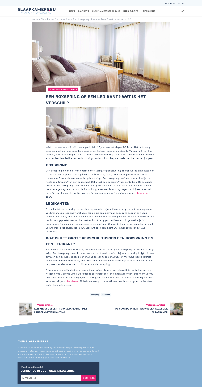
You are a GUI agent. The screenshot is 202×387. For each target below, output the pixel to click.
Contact (181, 3)
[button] (182, 11)
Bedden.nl (72, 281)
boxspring (142, 193)
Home (35, 19)
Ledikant (106, 295)
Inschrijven (88, 377)
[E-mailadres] (51, 378)
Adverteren (170, 3)
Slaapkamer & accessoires (55, 19)
